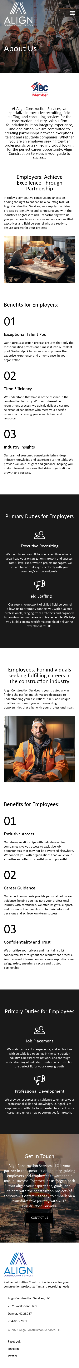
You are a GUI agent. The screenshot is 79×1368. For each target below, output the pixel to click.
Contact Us (39, 1217)
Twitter (12, 1356)
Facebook (14, 1341)
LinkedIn (13, 1349)
